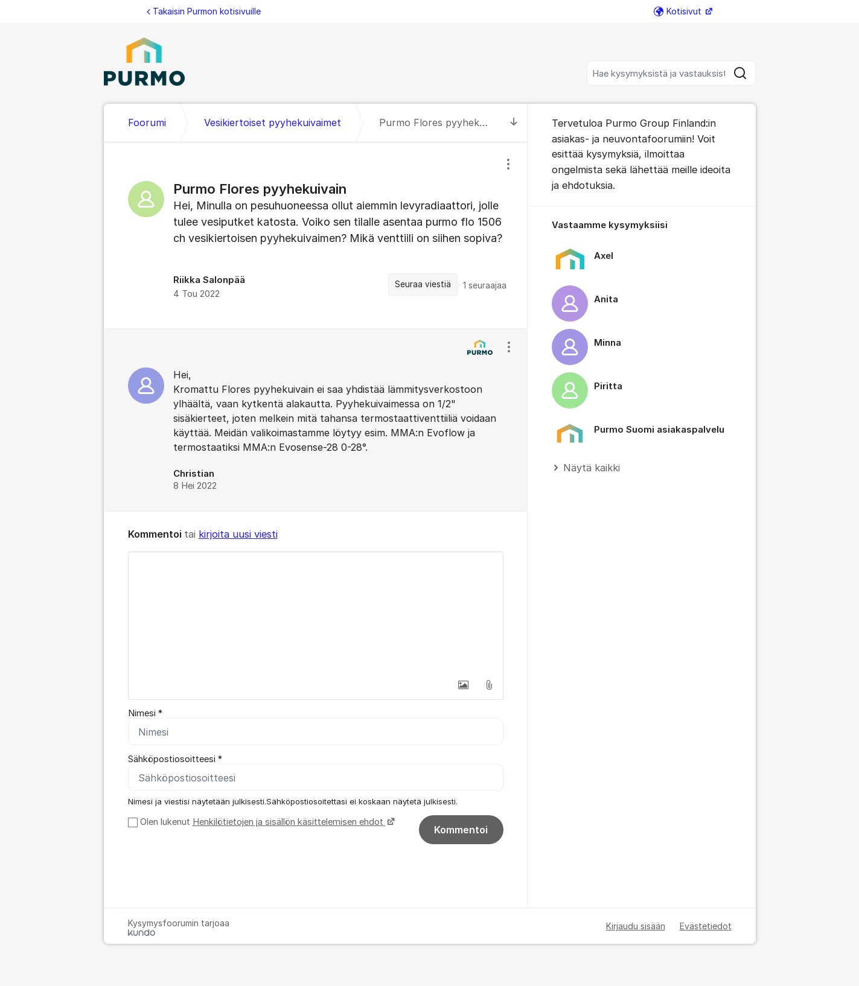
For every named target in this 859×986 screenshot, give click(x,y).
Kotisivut (679, 11)
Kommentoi (461, 830)
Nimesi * (145, 713)
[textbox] (316, 612)
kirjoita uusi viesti (238, 534)
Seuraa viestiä (423, 284)
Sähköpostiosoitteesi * (175, 759)
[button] (463, 685)
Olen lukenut (266, 821)
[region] (316, 235)
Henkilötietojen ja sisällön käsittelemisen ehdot (289, 821)
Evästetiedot (706, 926)
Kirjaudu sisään (635, 926)
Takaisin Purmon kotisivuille (204, 11)
